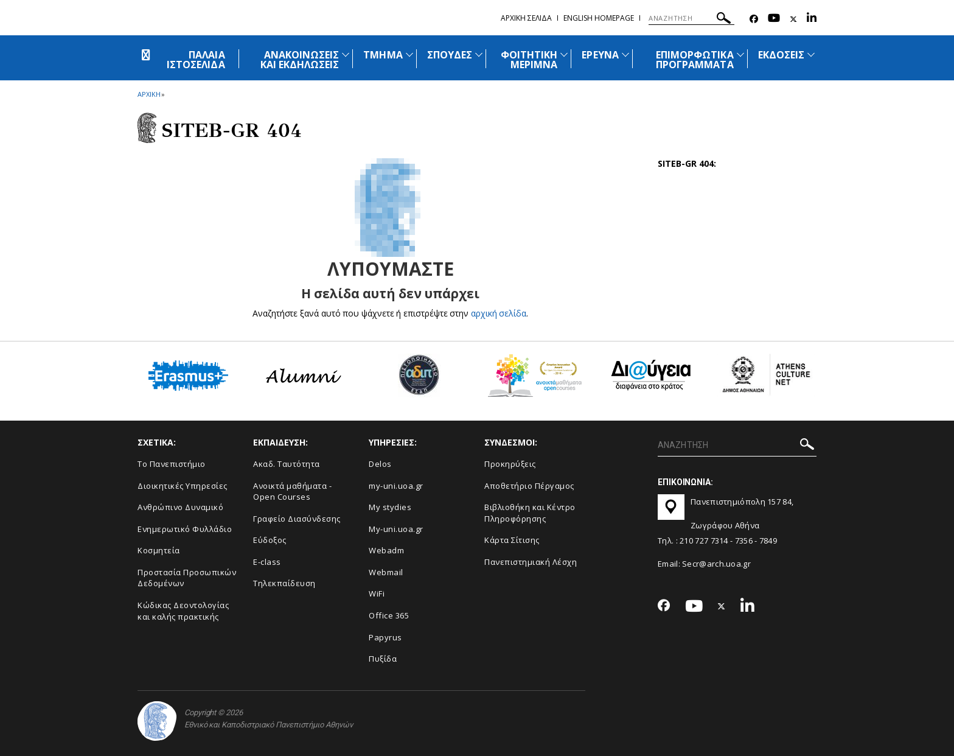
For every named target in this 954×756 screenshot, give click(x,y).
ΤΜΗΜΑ (382, 54)
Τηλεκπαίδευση (284, 583)
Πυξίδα (383, 658)
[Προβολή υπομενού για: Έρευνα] (625, 54)
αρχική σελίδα (498, 313)
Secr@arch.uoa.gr (716, 563)
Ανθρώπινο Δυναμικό (180, 507)
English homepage (598, 18)
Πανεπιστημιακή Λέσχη (530, 561)
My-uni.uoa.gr (396, 528)
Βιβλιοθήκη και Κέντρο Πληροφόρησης (530, 513)
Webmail (386, 572)
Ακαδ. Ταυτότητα (286, 463)
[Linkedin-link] (811, 19)
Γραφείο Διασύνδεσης (297, 518)
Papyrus (385, 637)
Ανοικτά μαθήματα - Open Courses (292, 491)
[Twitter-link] (793, 19)
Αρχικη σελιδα (526, 18)
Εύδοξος (270, 539)
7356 (744, 540)
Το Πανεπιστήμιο (172, 463)
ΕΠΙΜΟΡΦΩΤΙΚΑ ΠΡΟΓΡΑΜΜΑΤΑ (695, 59)
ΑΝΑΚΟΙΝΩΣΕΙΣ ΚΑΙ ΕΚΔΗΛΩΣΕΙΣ (299, 59)
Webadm (386, 550)
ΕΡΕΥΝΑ (600, 54)
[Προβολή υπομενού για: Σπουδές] (479, 54)
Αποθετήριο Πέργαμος (529, 485)
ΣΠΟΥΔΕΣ (449, 54)
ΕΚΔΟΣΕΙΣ (781, 54)
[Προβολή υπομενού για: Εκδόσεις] (811, 54)
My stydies (390, 507)
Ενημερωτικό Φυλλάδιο (185, 528)
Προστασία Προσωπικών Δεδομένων (187, 578)
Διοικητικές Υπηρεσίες (183, 485)
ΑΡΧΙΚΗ (149, 94)
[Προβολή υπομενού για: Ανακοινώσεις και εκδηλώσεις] (345, 54)
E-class (267, 561)
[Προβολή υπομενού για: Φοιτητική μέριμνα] (564, 54)
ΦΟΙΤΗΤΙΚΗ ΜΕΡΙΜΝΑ (529, 59)
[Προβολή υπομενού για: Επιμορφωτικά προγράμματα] (740, 54)
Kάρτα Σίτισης (512, 539)
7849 (768, 540)
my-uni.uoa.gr (396, 485)
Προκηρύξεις (510, 463)
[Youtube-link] (774, 19)
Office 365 (389, 615)
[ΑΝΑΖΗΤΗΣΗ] (691, 18)
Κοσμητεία (159, 550)
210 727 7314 (704, 540)
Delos (380, 463)
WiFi (377, 593)
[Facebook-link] (754, 19)
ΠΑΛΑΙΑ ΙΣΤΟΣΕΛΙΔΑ (196, 59)
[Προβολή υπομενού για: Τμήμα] (409, 54)
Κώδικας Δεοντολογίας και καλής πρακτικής (183, 611)
